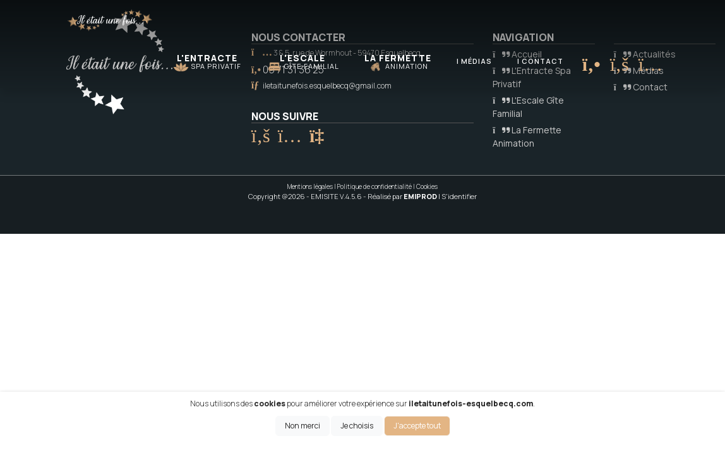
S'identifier (459, 196)
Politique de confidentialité (374, 186)
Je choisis (356, 425)
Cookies (427, 186)
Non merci (302, 425)
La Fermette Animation (527, 136)
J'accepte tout (417, 425)
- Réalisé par (400, 196)
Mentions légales (310, 186)
